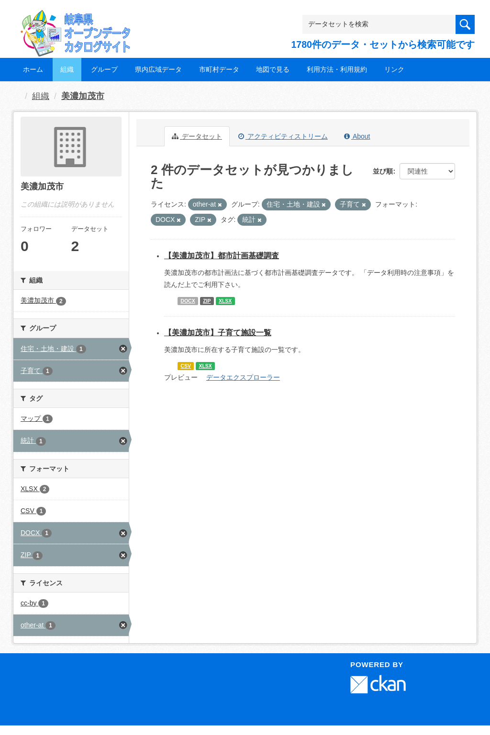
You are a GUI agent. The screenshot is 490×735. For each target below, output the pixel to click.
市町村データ (219, 69)
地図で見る (273, 69)
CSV (185, 366)
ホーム (33, 69)
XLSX (225, 301)
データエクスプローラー (243, 377)
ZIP (207, 301)
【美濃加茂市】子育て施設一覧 (217, 333)
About (357, 136)
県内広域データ (158, 69)
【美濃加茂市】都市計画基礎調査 (221, 256)
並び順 (383, 171)
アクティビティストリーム (283, 136)
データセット (197, 136)
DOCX (187, 301)
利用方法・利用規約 (337, 69)
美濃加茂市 (82, 96)
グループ (104, 69)
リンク (394, 69)
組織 (67, 69)
